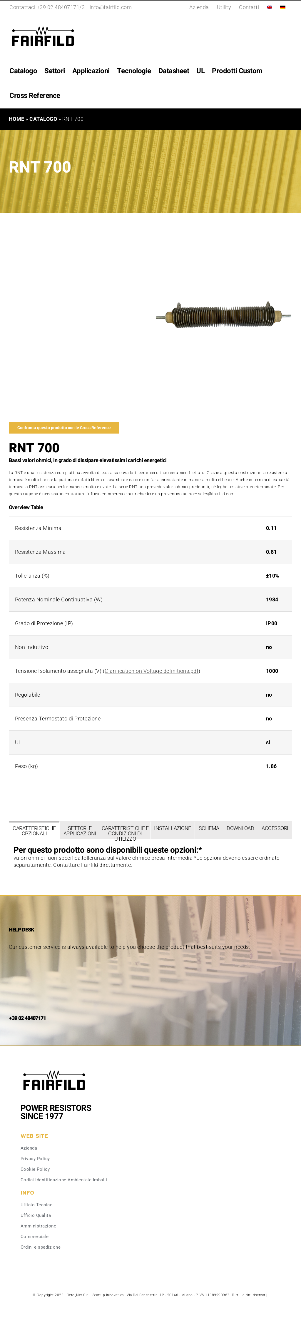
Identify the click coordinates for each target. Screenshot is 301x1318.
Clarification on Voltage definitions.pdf (151, 671)
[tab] (34, 830)
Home (16, 119)
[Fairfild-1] (54, 1070)
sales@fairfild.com (216, 493)
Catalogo (43, 119)
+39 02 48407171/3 (61, 7)
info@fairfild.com (111, 7)
